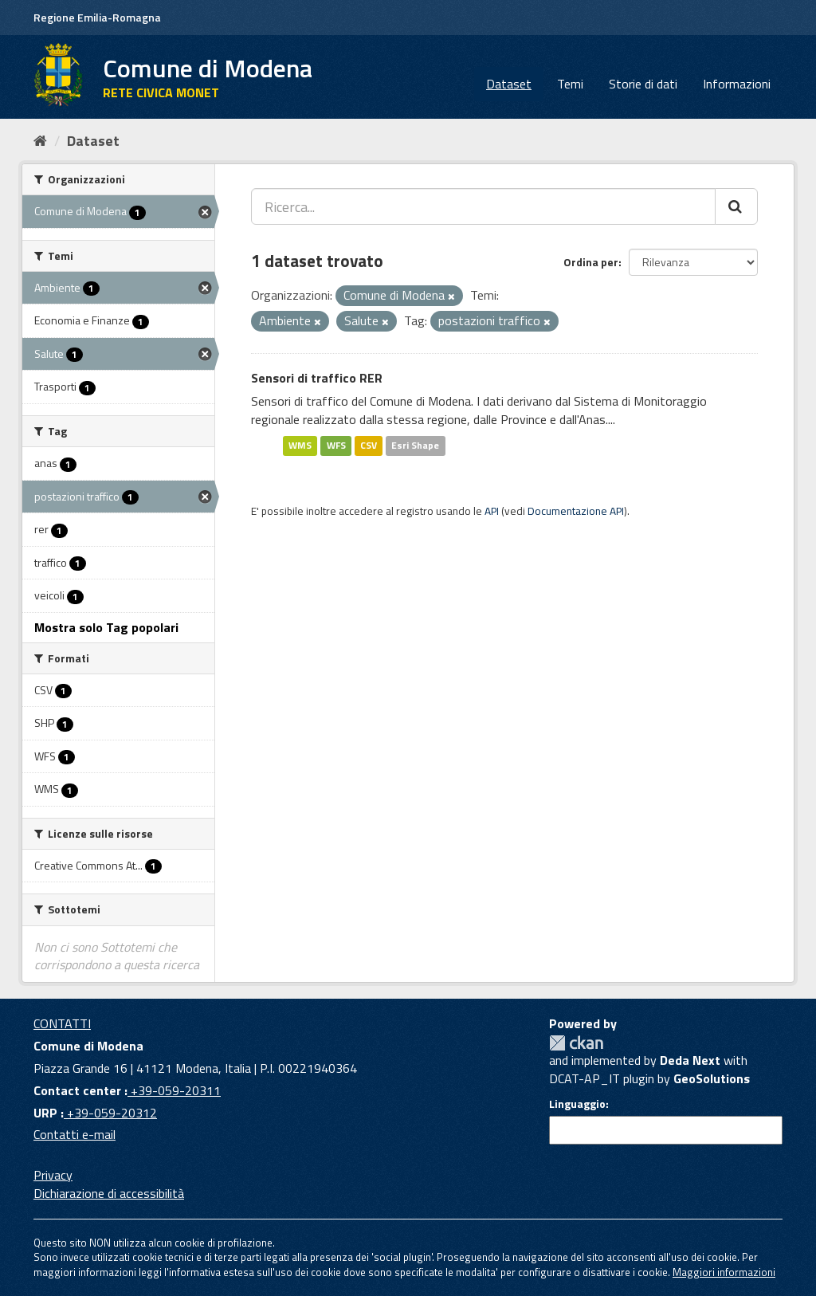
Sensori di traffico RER (316, 377)
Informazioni (737, 83)
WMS (300, 445)
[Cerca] (736, 206)
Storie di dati (643, 83)
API (491, 511)
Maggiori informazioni (724, 1272)
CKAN (576, 1043)
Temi (570, 83)
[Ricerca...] (483, 206)
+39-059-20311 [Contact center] (174, 1090)
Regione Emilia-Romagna (97, 17)
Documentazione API (576, 511)
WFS (336, 445)
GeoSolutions (711, 1078)
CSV (368, 445)
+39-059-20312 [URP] (110, 1112)
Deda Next (690, 1060)
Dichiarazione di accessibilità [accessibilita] (108, 1193)
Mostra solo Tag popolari (106, 627)
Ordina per (590, 261)
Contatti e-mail (74, 1134)
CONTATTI (62, 1023)
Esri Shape (415, 445)
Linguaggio (577, 1104)
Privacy (53, 1174)
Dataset (509, 83)
